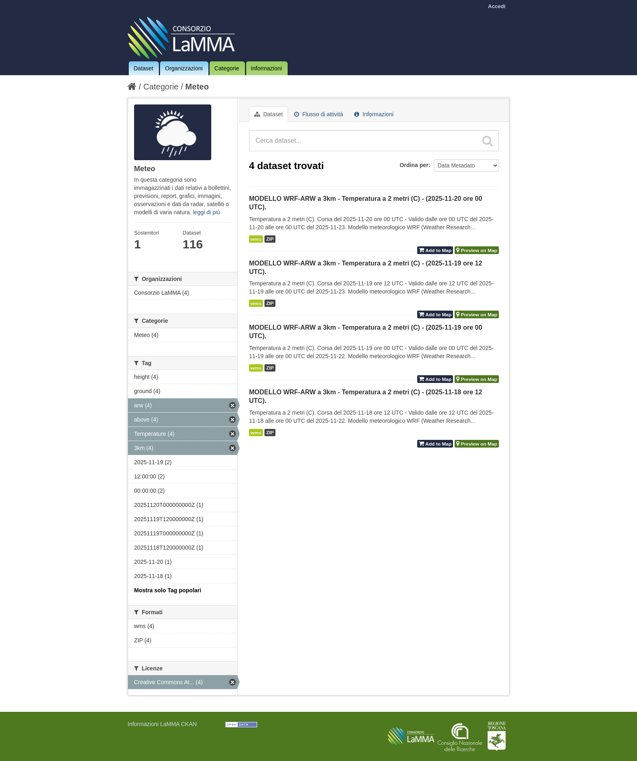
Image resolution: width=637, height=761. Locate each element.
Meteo (197, 86)
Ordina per (414, 165)
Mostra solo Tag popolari (167, 590)
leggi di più (206, 212)
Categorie (226, 68)
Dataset (143, 68)
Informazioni (266, 68)
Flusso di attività (318, 114)
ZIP (269, 239)
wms (256, 239)
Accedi (496, 6)
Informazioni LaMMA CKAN (162, 724)
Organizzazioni (184, 68)
